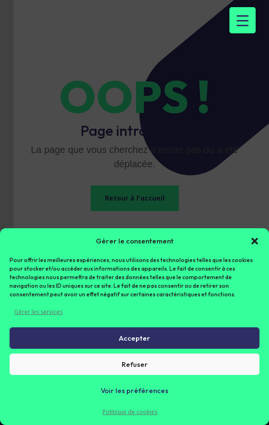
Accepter (134, 338)
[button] (254, 241)
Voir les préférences (134, 390)
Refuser (135, 364)
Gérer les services (38, 312)
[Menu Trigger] (242, 20)
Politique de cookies (130, 412)
